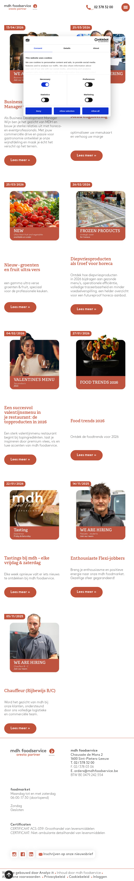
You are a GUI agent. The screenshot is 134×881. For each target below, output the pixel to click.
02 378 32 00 (103, 7)
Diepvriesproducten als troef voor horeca (91, 262)
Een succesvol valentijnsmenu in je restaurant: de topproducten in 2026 (25, 415)
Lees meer (20, 160)
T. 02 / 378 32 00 (82, 762)
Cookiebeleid (79, 876)
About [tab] (96, 48)
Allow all (95, 111)
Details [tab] (67, 48)
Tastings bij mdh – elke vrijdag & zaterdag (26, 561)
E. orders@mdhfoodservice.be (94, 771)
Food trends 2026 (87, 421)
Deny (38, 111)
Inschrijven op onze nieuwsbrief (68, 854)
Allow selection (67, 111)
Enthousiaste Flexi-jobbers (97, 558)
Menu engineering (88, 117)
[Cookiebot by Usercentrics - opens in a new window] (97, 40)
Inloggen (100, 876)
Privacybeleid (54, 876)
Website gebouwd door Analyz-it (28, 872)
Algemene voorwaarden (21, 876)
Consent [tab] (38, 48)
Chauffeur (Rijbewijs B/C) (30, 691)
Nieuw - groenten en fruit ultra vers (22, 268)
